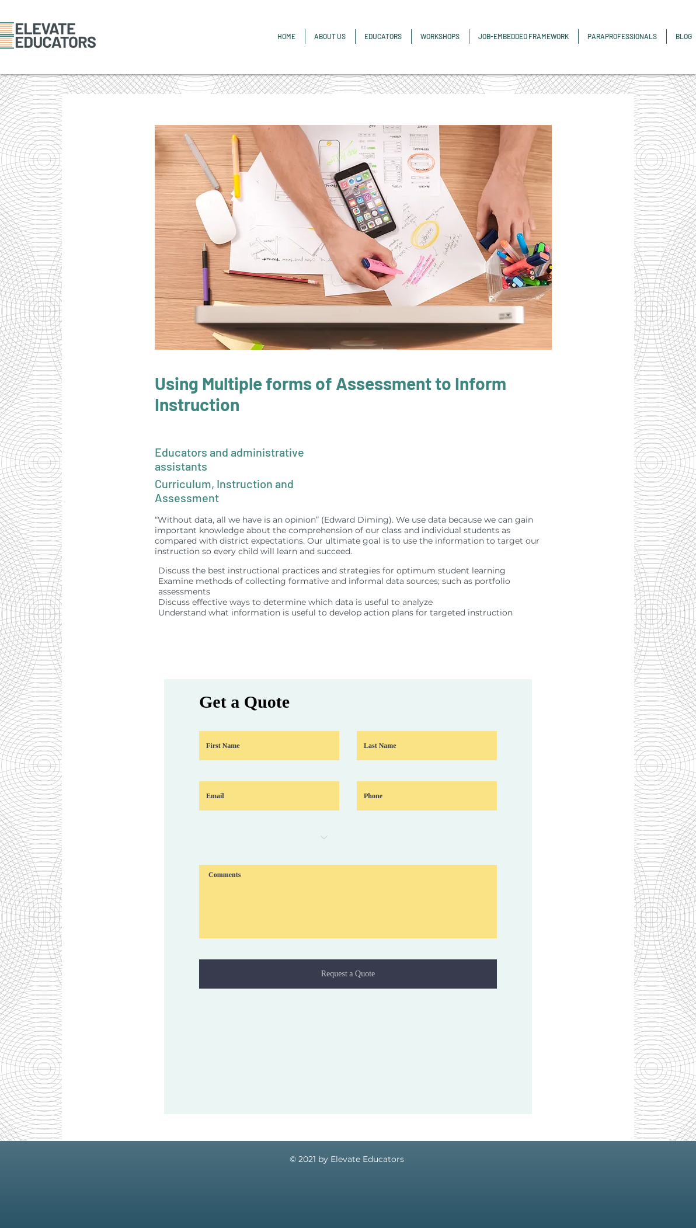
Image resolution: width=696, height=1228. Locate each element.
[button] (622, 36)
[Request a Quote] (348, 974)
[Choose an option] (269, 837)
